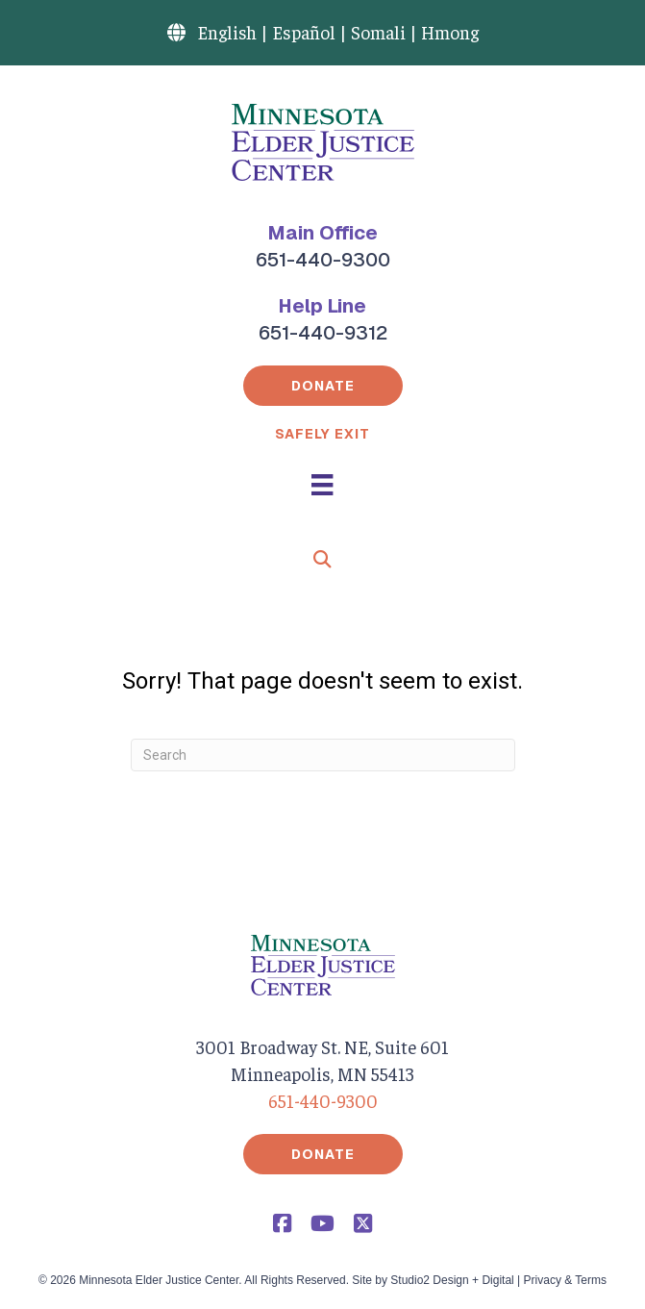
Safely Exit (322, 433)
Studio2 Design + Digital (451, 1280)
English (227, 31)
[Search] (323, 755)
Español (303, 31)
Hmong (450, 31)
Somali (378, 31)
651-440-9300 (323, 259)
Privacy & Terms (565, 1280)
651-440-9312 (323, 332)
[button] (323, 385)
